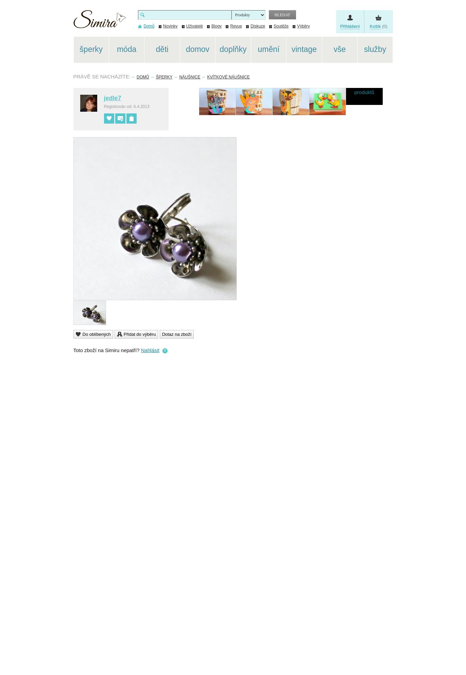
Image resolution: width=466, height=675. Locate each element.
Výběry (303, 26)
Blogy (216, 26)
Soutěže (281, 26)
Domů (143, 77)
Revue (236, 26)
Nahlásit (150, 350)
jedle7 (112, 98)
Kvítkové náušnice (228, 77)
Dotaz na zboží (177, 334)
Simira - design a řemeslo (99, 21)
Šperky (164, 77)
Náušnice (189, 77)
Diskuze (258, 26)
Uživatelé (194, 26)
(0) (378, 26)
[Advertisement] (425, 138)
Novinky (170, 26)
